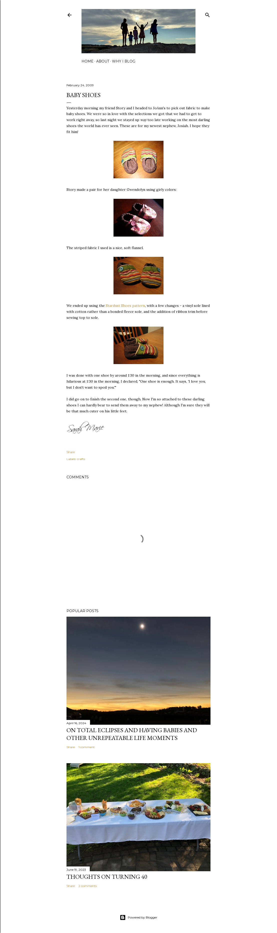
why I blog (123, 61)
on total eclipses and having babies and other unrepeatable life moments (131, 734)
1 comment (86, 747)
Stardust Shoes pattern (125, 305)
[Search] (207, 14)
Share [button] (70, 452)
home (88, 61)
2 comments (87, 886)
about (102, 61)
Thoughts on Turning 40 (106, 876)
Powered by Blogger (138, 917)
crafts (81, 459)
